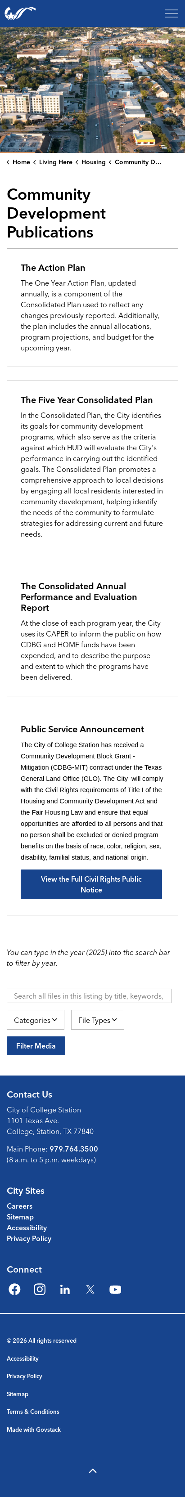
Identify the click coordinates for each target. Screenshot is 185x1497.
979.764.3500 (74, 1148)
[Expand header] (171, 13)
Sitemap (20, 1216)
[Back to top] (92, 1471)
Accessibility (27, 1227)
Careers (19, 1205)
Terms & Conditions (33, 1411)
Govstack (48, 1429)
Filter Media (36, 1046)
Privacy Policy (29, 1238)
